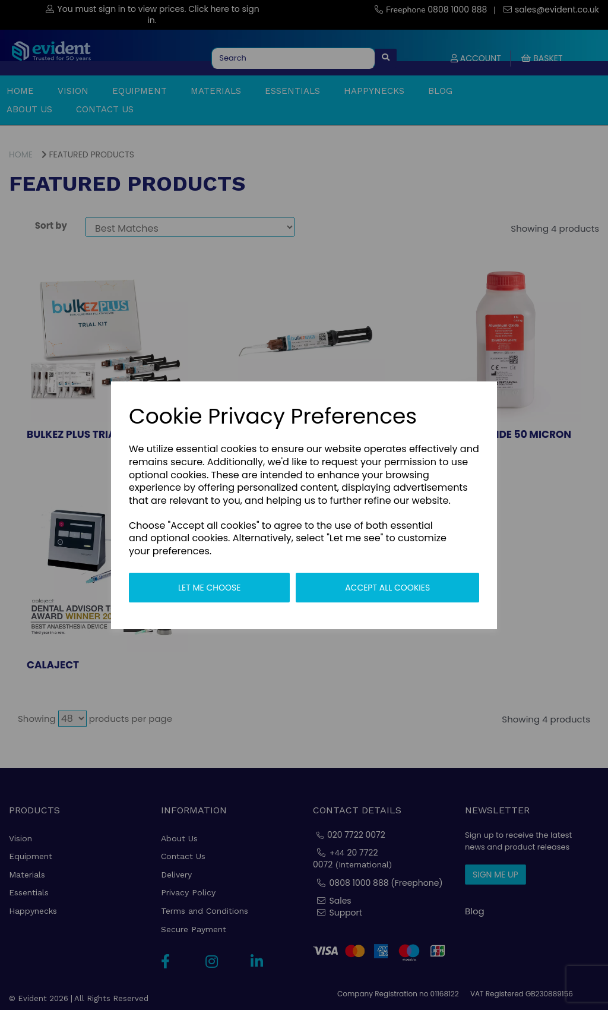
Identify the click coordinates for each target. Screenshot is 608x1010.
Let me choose (209, 588)
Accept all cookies (387, 588)
